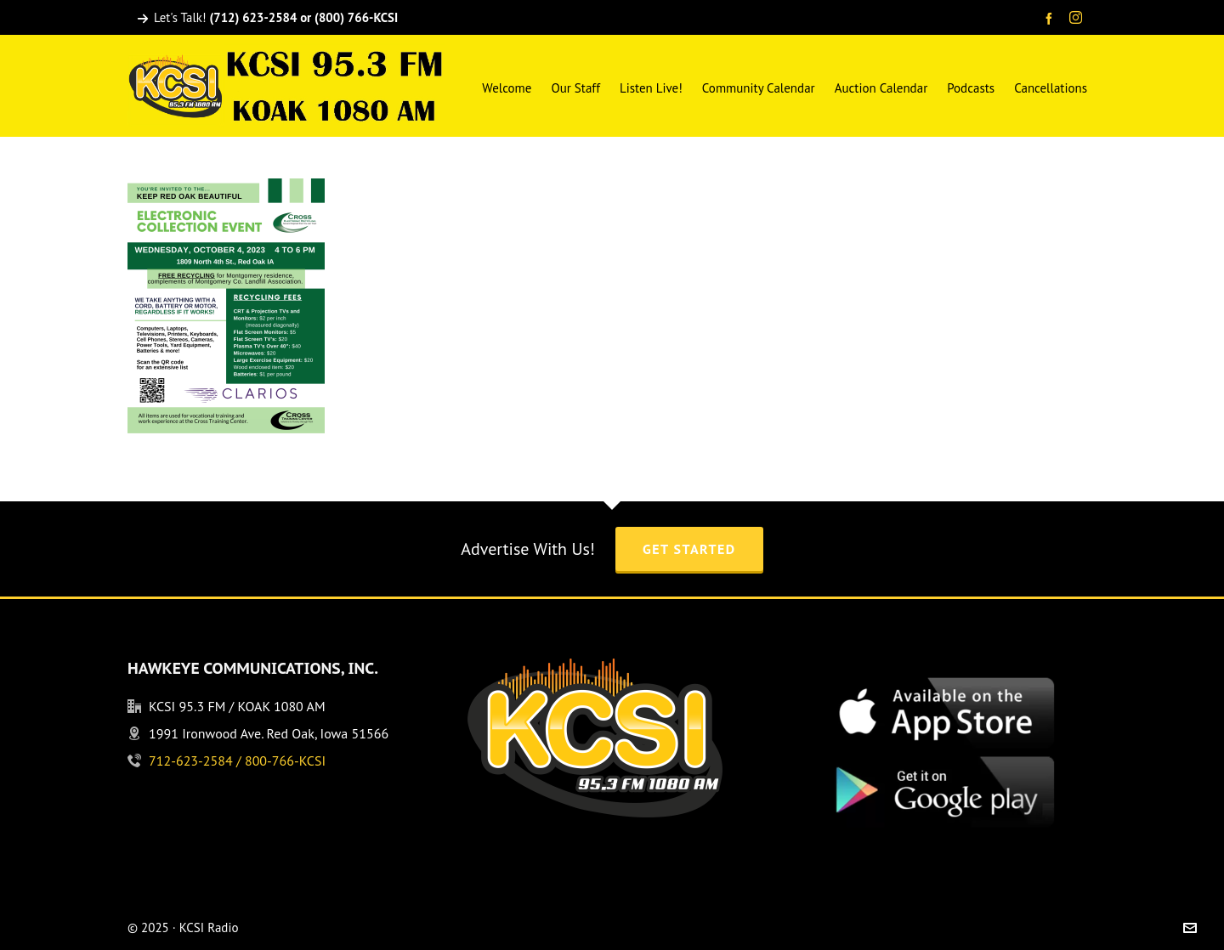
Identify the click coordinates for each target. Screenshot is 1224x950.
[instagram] (1078, 18)
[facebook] (1051, 18)
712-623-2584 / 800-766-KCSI (237, 760)
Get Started (689, 548)
